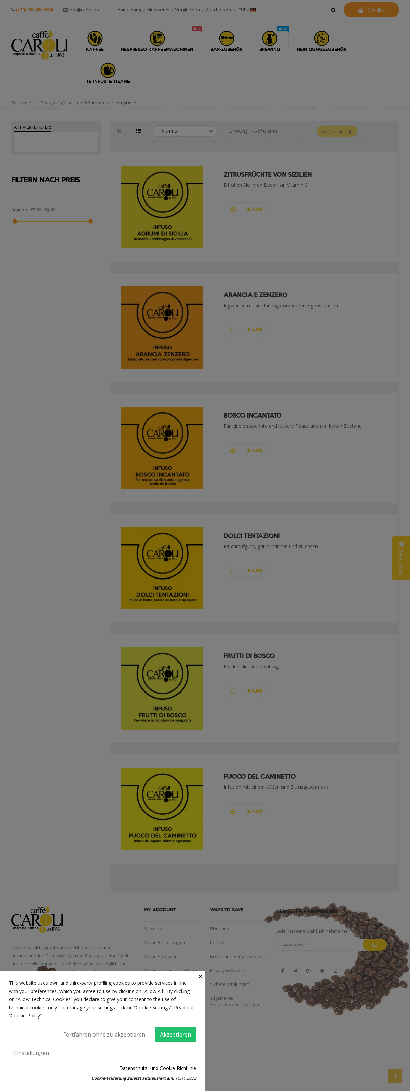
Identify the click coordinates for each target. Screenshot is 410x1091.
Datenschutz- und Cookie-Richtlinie (157, 1068)
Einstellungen (31, 1053)
